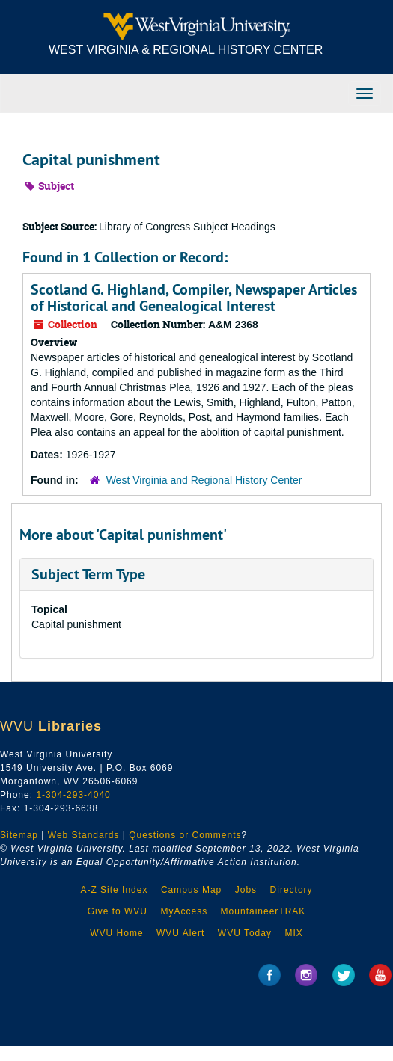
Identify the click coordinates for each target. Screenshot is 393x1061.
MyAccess (183, 911)
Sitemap (19, 835)
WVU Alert (180, 933)
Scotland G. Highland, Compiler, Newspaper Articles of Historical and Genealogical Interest (194, 298)
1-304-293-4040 (73, 795)
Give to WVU (117, 911)
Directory (291, 890)
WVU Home (116, 933)
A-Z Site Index (113, 890)
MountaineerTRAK (263, 911)
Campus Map (191, 890)
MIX (293, 933)
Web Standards (84, 835)
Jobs (246, 890)
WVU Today (245, 933)
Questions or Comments (185, 835)
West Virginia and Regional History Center (204, 480)
